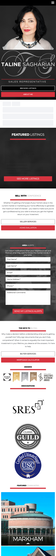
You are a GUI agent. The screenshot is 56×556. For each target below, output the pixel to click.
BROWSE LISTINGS (28, 88)
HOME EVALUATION (28, 228)
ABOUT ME (28, 94)
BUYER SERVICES (28, 354)
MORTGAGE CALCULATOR (28, 360)
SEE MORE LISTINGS (28, 178)
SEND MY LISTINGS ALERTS (28, 311)
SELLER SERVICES (28, 222)
